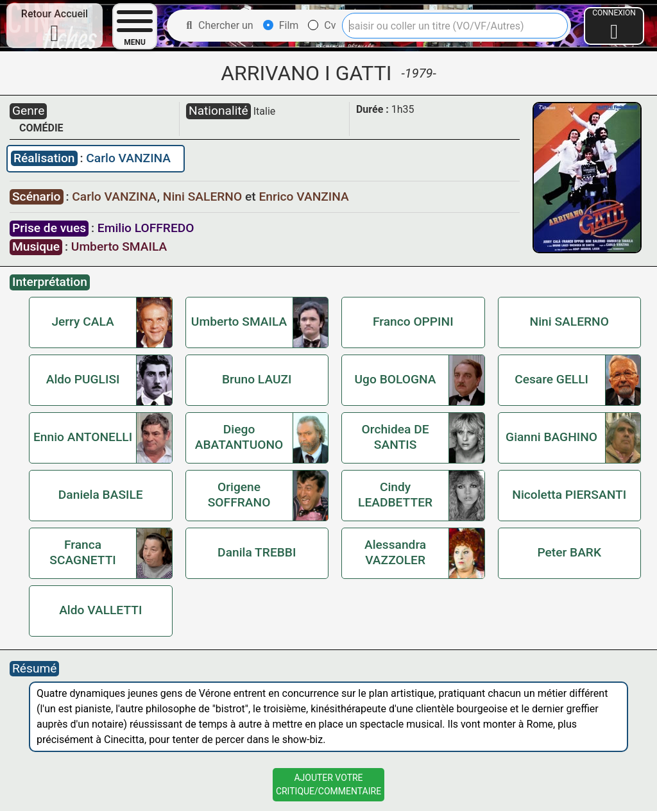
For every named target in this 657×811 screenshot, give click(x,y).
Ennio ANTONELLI (82, 437)
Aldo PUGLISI (83, 379)
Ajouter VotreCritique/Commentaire (328, 784)
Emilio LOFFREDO (146, 228)
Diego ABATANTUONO (239, 437)
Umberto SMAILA (119, 246)
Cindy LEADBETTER (395, 495)
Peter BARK (569, 552)
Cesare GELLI (551, 379)
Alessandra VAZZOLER (395, 552)
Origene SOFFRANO (239, 495)
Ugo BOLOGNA (395, 379)
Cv (322, 25)
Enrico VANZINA (303, 196)
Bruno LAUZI (257, 379)
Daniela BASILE (100, 494)
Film (281, 25)
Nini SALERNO (204, 196)
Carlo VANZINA (128, 158)
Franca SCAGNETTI (82, 552)
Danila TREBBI (257, 552)
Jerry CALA (82, 321)
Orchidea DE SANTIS (395, 437)
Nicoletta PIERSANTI (569, 494)
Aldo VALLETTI (100, 610)
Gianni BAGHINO (551, 437)
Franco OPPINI (413, 321)
